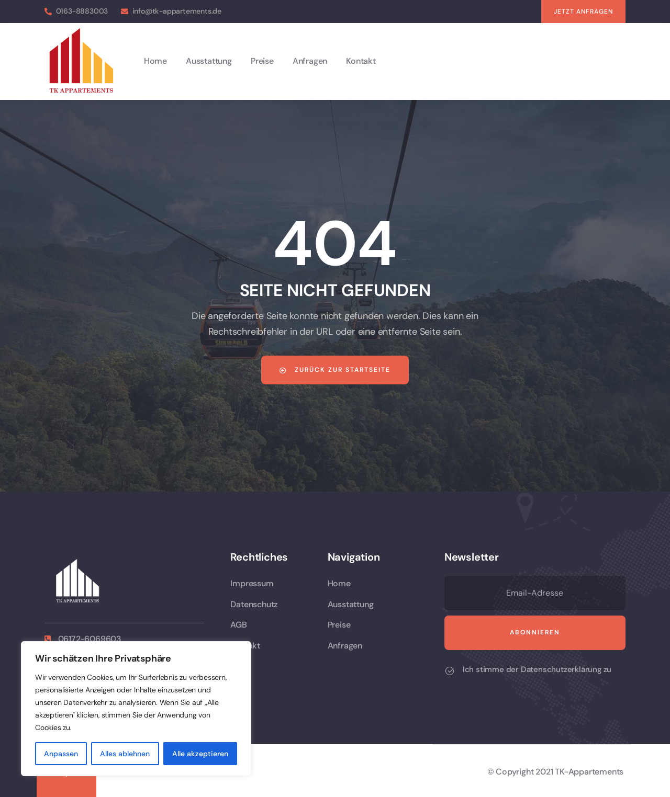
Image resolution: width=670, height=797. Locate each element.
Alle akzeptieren (200, 753)
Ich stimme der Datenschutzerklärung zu (537, 669)
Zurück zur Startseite (335, 370)
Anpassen (61, 753)
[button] (583, 11)
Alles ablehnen (125, 753)
